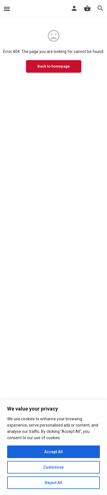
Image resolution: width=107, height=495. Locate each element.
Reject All (53, 482)
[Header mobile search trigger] (100, 8)
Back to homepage (53, 66)
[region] (53, 447)
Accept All (53, 451)
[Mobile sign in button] (74, 8)
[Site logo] (14, 8)
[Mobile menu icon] (7, 8)
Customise (53, 467)
